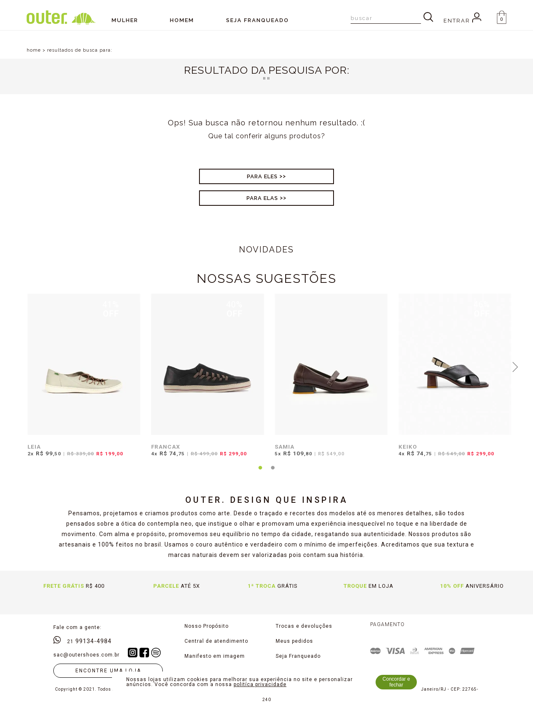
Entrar (462, 20)
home (34, 50)
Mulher (125, 20)
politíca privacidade (260, 684)
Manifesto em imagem (214, 656)
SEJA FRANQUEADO (257, 20)
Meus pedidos (294, 641)
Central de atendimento (216, 641)
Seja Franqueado (298, 656)
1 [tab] (260, 473)
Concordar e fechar (396, 682)
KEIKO (408, 446)
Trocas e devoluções (304, 626)
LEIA (34, 446)
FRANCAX (165, 446)
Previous (18, 366)
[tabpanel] (82, 380)
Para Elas (262, 198)
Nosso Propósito (206, 626)
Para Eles (262, 176)
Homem (182, 20)
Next (515, 366)
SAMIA (284, 446)
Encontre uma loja (108, 671)
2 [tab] (273, 473)
